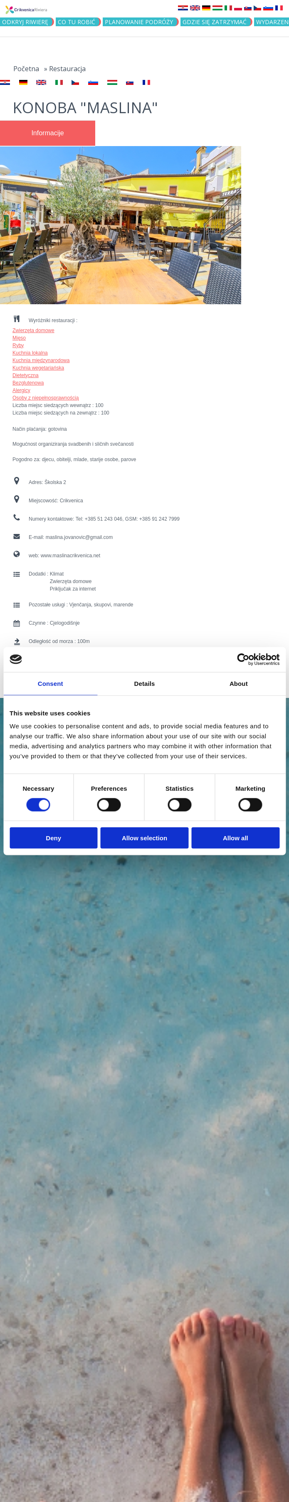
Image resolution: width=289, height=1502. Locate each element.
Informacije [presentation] (47, 133)
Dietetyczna (25, 375)
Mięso (19, 338)
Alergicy (21, 390)
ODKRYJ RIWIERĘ (25, 22)
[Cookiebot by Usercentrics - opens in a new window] (243, 659)
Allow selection (144, 838)
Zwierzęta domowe (33, 330)
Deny (53, 838)
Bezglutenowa (28, 383)
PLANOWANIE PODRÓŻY (139, 22)
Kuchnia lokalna (30, 353)
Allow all (235, 838)
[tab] (47, 133)
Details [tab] (144, 683)
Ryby (18, 345)
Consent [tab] (50, 683)
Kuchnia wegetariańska (38, 368)
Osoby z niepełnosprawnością (45, 398)
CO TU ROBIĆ (76, 22)
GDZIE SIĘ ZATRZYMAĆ (215, 22)
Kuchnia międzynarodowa (40, 360)
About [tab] (239, 683)
